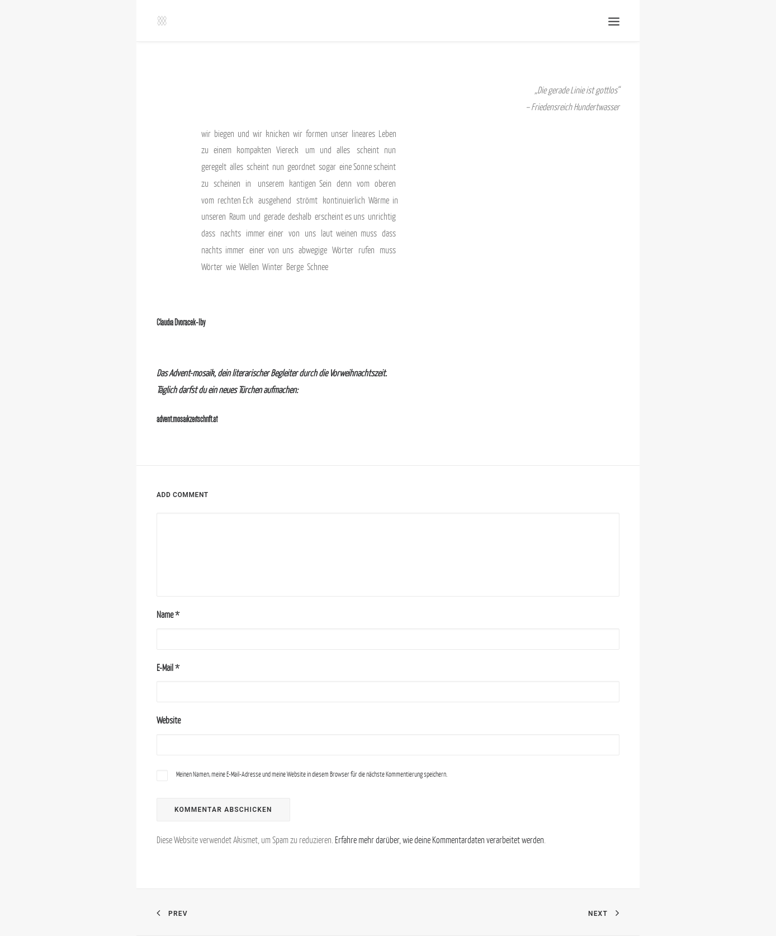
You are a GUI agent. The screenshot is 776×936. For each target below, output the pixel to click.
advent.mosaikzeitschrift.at (187, 419)
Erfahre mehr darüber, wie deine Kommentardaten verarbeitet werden (439, 839)
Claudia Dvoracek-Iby (181, 322)
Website (169, 720)
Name (168, 614)
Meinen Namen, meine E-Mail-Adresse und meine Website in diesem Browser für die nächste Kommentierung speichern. (311, 774)
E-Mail (168, 667)
